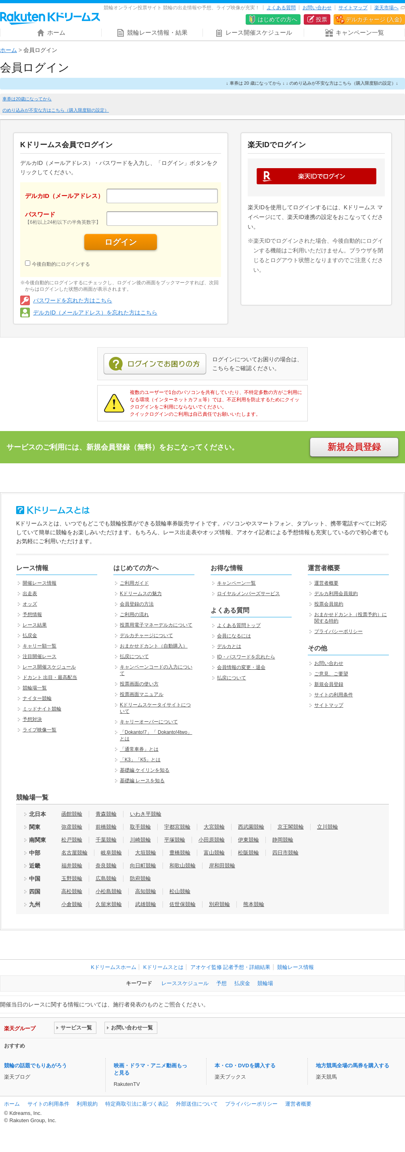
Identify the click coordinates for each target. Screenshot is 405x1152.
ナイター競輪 (37, 698)
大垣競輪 (145, 853)
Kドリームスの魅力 (141, 593)
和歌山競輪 (182, 865)
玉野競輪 (71, 878)
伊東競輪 (248, 840)
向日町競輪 (143, 865)
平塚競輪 (174, 840)
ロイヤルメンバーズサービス (248, 593)
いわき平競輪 (145, 814)
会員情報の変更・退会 (241, 667)
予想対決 (32, 719)
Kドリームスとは (163, 967)
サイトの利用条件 (333, 695)
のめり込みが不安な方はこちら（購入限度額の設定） (55, 110)
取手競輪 (140, 827)
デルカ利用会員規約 (336, 593)
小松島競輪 (109, 891)
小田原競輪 (211, 840)
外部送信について (197, 1104)
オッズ (30, 604)
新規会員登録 (354, 447)
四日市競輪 (285, 853)
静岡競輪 (282, 840)
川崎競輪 (140, 840)
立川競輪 (327, 827)
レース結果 (35, 625)
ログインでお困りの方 (155, 364)
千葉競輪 (106, 840)
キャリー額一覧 (39, 646)
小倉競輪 (71, 904)
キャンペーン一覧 (236, 583)
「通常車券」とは (139, 749)
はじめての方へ (277, 19)
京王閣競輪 (291, 827)
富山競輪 (214, 853)
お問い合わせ (317, 7)
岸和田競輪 (222, 865)
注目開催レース (39, 656)
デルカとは (229, 646)
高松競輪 (71, 891)
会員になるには (234, 636)
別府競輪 (219, 904)
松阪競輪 (248, 853)
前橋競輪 (106, 827)
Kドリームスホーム (113, 967)
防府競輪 (140, 878)
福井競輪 (71, 865)
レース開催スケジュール (49, 667)
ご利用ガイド (134, 583)
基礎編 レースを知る (142, 780)
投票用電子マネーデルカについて (156, 625)
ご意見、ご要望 (331, 674)
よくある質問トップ (239, 625)
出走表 (30, 593)
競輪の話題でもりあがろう (35, 1065)
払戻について (134, 656)
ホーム (8, 50)
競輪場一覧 (35, 688)
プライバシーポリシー (338, 631)
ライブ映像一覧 (39, 730)
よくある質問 (281, 7)
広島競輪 (106, 878)
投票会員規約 (328, 604)
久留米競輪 (109, 904)
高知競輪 (145, 891)
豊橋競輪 (179, 853)
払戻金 (30, 635)
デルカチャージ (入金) (374, 19)
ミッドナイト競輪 (42, 709)
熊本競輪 (253, 904)
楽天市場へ (386, 7)
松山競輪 (179, 891)
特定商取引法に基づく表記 (136, 1104)
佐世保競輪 (182, 904)
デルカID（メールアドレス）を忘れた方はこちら (95, 312)
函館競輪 (71, 814)
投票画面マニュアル (141, 694)
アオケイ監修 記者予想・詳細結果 (230, 967)
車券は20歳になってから (27, 98)
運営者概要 (326, 583)
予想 (221, 983)
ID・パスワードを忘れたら (246, 657)
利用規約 (87, 1104)
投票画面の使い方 (139, 684)
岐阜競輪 (111, 853)
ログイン (120, 241)
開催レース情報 (39, 583)
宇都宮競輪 (177, 827)
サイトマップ (352, 7)
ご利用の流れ (134, 614)
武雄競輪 (145, 904)
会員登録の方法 (137, 604)
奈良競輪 (106, 865)
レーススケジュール (185, 983)
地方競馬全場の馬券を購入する (352, 1065)
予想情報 (32, 614)
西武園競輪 (251, 827)
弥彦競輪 (71, 827)
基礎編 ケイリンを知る (144, 770)
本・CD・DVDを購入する (245, 1065)
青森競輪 (106, 814)
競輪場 (265, 983)
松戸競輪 (71, 840)
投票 (321, 19)
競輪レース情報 (295, 967)
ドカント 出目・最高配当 (50, 677)
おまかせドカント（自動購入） (154, 646)
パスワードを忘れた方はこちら (72, 300)
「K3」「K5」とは (140, 759)
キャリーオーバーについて (149, 722)
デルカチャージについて (146, 635)
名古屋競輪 (74, 853)
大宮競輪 (214, 827)
